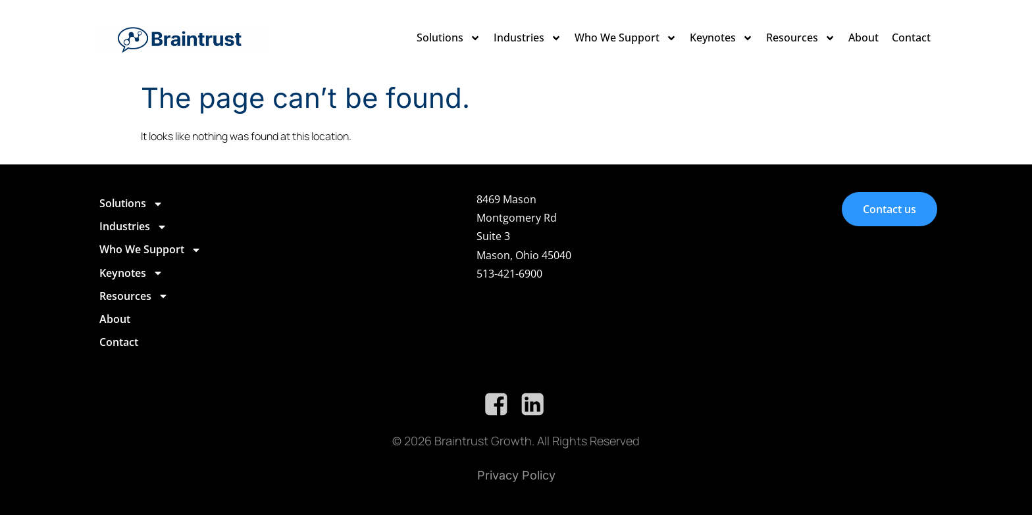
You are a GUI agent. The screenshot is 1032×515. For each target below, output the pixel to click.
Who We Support (626, 38)
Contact (911, 37)
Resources (800, 38)
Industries (527, 38)
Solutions (448, 38)
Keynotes (721, 38)
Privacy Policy (516, 475)
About (863, 37)
